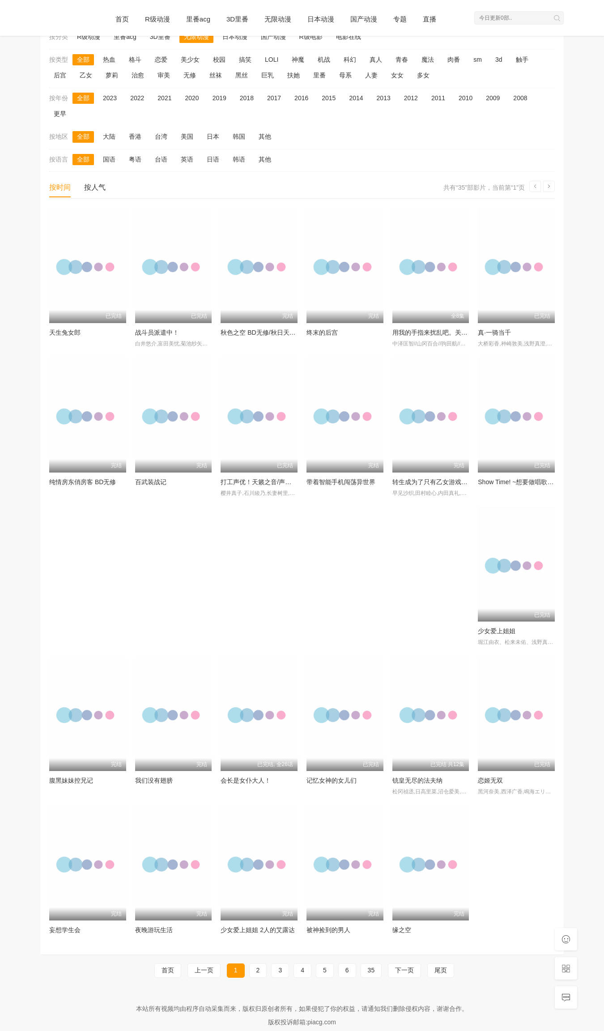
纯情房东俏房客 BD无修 (82, 482)
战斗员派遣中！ (157, 332)
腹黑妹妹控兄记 (71, 780)
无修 (189, 75)
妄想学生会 (65, 929)
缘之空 (401, 929)
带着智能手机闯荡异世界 (340, 482)
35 (371, 970)
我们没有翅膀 (154, 780)
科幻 (350, 59)
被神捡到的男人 (328, 929)
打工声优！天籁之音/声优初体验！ (268, 482)
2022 (137, 98)
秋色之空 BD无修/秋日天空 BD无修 (270, 332)
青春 (402, 59)
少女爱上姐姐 (496, 631)
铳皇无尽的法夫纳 (417, 780)
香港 (135, 136)
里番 (319, 75)
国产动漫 (363, 19)
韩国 (239, 136)
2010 (465, 98)
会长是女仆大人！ (246, 780)
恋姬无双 (490, 780)
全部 (83, 59)
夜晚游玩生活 (154, 929)
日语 (213, 159)
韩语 (239, 159)
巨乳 (267, 75)
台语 (161, 159)
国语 (109, 159)
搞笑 (245, 59)
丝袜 (215, 75)
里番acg (198, 19)
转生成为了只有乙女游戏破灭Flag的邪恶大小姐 (457, 482)
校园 (219, 59)
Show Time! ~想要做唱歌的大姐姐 (525, 482)
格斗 (135, 59)
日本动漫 (320, 19)
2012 (411, 98)
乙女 (86, 75)
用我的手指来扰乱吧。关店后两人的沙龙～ (451, 332)
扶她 (293, 75)
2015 (329, 98)
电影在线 (348, 36)
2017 (274, 98)
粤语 (135, 159)
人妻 (371, 75)
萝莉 (112, 75)
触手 (522, 59)
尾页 (440, 970)
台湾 (161, 136)
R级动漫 (157, 19)
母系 (345, 75)
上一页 (204, 970)
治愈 (138, 75)
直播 (429, 19)
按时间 (60, 187)
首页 (122, 19)
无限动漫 (277, 19)
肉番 (453, 59)
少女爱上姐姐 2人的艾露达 (258, 929)
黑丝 (241, 75)
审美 (163, 75)
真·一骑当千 (494, 332)
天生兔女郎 (65, 332)
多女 (423, 75)
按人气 (95, 187)
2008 (520, 98)
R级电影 (311, 36)
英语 (187, 159)
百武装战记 (150, 482)
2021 (164, 98)
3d (498, 59)
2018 (247, 98)
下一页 (404, 970)
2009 (493, 98)
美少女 (190, 59)
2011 (438, 98)
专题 (400, 19)
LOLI (271, 59)
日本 (213, 136)
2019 (219, 98)
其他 (265, 136)
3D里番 (237, 19)
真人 (376, 59)
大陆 (109, 136)
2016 (301, 98)
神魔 (298, 59)
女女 (397, 75)
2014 (356, 98)
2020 (192, 98)
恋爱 (161, 59)
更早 (60, 113)
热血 (109, 59)
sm (477, 59)
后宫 (60, 75)
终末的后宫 (322, 332)
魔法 (427, 59)
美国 (187, 136)
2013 (384, 98)
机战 (324, 59)
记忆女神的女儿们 (331, 780)
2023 (110, 98)
